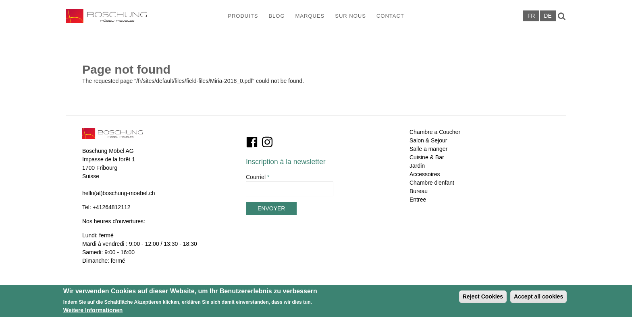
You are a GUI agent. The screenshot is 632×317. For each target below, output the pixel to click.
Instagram (267, 142)
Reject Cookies (483, 298)
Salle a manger (428, 149)
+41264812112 (112, 207)
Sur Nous (350, 16)
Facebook (252, 142)
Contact (390, 16)
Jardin (417, 166)
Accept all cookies (538, 298)
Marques (310, 16)
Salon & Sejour (428, 140)
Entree (418, 199)
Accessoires (425, 174)
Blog (276, 16)
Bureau (419, 191)
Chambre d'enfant (432, 182)
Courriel (257, 177)
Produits (243, 16)
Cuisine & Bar (427, 157)
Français (531, 15)
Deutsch (548, 15)
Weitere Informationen (93, 312)
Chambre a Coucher (435, 132)
